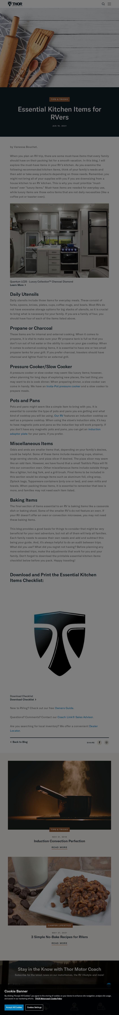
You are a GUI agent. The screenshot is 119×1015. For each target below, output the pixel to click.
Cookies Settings (34, 1007)
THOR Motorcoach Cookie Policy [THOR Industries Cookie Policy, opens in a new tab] (48, 998)
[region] (59, 999)
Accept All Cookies (14, 1007)
